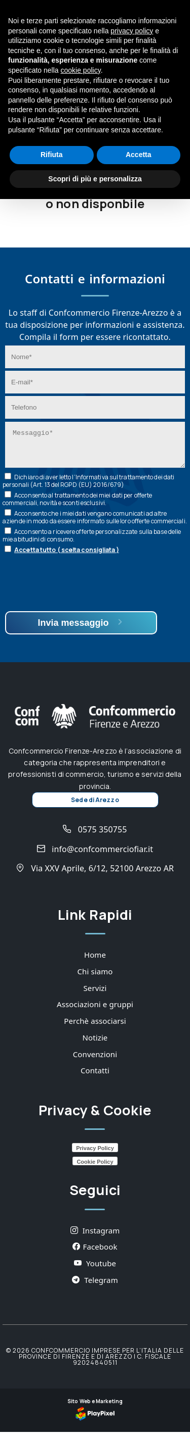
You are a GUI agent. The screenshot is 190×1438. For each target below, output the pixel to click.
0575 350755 (95, 835)
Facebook (94, 1253)
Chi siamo (95, 977)
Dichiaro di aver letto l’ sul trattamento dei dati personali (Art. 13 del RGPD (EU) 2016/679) (88, 487)
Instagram (95, 1236)
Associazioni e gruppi (95, 1010)
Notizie (95, 1043)
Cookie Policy (95, 1168)
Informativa (91, 483)
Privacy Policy (95, 1154)
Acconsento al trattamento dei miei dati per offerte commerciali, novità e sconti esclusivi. (77, 505)
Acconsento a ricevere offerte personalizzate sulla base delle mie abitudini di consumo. (92, 541)
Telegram (95, 1286)
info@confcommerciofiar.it (95, 855)
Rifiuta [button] (52, 155)
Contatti (95, 1076)
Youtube (95, 1269)
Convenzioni (95, 1060)
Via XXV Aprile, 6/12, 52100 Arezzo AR (95, 874)
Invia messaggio (80, 628)
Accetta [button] (138, 155)
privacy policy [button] (131, 31)
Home (95, 961)
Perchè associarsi (95, 1027)
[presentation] (82, 590)
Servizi (94, 994)
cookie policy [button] (81, 70)
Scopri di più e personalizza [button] (94, 179)
